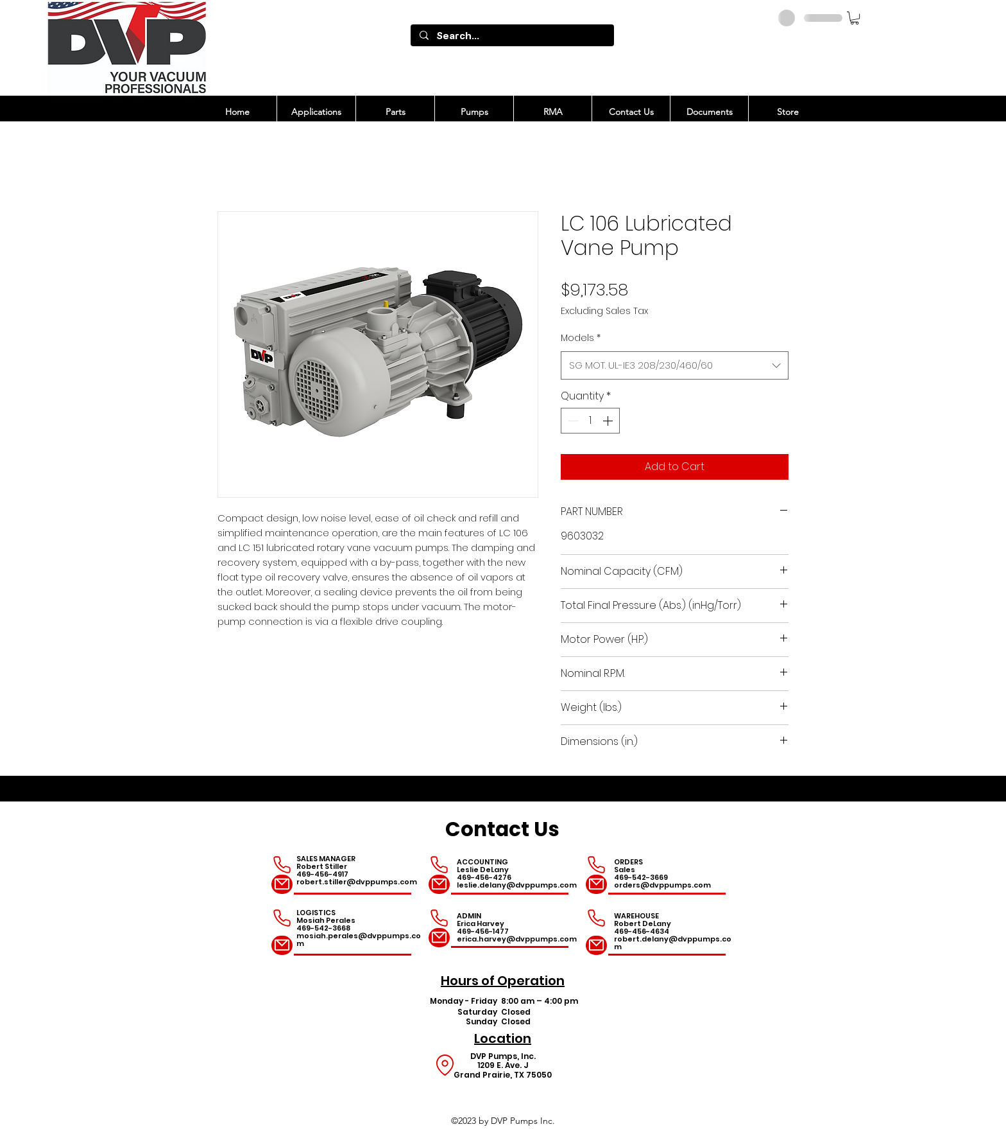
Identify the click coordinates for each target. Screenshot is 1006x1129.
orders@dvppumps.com (662, 885)
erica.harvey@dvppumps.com (517, 939)
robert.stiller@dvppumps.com (356, 882)
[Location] (444, 1065)
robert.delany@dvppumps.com (672, 943)
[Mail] (282, 884)
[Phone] (282, 864)
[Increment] (609, 420)
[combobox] (675, 365)
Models (581, 337)
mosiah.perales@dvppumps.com (358, 940)
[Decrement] (572, 420)
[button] (854, 18)
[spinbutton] (590, 420)
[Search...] (511, 35)
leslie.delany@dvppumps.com (517, 885)
